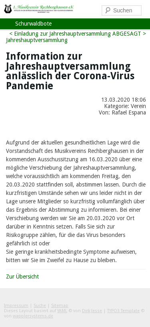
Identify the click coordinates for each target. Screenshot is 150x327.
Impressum (16, 305)
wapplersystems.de (33, 316)
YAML (62, 310)
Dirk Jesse (92, 310)
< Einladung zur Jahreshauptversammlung (37, 36)
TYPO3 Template (123, 310)
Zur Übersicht (22, 276)
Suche (40, 305)
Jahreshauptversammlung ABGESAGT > (97, 33)
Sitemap (59, 305)
